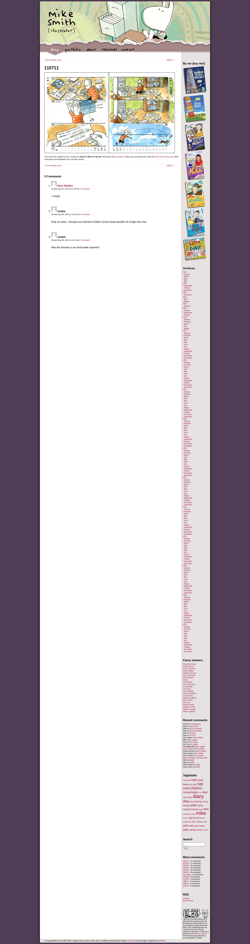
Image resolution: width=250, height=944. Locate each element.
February (187, 322)
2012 (185, 478)
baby (194, 780)
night (190, 817)
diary (198, 796)
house (194, 809)
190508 (186, 877)
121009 (186, 879)
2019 (185, 308)
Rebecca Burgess (190, 758)
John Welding (188, 691)
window (200, 830)
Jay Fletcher (187, 682)
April (185, 279)
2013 (185, 448)
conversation (190, 792)
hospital (186, 809)
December (188, 290)
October (187, 288)
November (188, 356)
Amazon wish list (200, 934)
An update (199, 737)
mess (192, 814)
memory (186, 814)
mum (185, 818)
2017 (185, 331)
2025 (185, 283)
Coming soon (195, 724)
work (206, 830)
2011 (185, 507)
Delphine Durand (189, 673)
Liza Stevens (188, 696)
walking (192, 830)
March (186, 277)
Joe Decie (187, 689)
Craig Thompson (189, 669)
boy (190, 784)
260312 (186, 884)
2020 (185, 304)
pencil (196, 818)
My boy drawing (196, 728)
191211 (186, 861)
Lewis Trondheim (189, 693)
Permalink (85, 189)
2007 (185, 624)
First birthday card (52, 60)
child (186, 788)
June (186, 344)
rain (193, 821)
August (186, 301)
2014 (185, 419)
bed (201, 779)
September (188, 286)
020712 (186, 886)
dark (185, 797)
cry (200, 792)
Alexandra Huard (189, 664)
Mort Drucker (188, 700)
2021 (185, 297)
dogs (191, 802)
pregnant (187, 821)
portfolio (73, 51)
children (196, 788)
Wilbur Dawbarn (189, 711)
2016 (185, 360)
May (185, 281)
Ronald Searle (188, 705)
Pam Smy (186, 702)
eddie (193, 805)
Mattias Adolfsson (190, 698)
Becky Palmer (188, 666)
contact (128, 51)
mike (201, 813)
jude (201, 809)
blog (55, 51)
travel (201, 826)
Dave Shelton (65, 185)
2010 (185, 536)
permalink (119, 157)
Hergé (185, 680)
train (196, 826)
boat (185, 784)
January (187, 274)
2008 (185, 595)
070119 (193, 733)
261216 (186, 870)
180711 (170, 60)
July (185, 347)
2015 (185, 390)
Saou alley (194, 726)
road (205, 822)
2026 (185, 272)
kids (206, 809)
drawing (197, 801)
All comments (188, 901)
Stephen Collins (189, 707)
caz (200, 784)
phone (202, 818)
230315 (186, 868)
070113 (186, 863)
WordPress (161, 941)
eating (186, 805)
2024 (185, 292)
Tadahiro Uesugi (189, 709)
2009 (185, 566)
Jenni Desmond (189, 684)
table (191, 826)
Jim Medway (188, 687)
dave (190, 797)
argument (187, 780)
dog (186, 801)
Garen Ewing (188, 678)
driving (205, 802)
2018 (185, 317)
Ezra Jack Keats (189, 675)
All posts (186, 898)
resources (109, 51)
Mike (68, 157)
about (91, 51)
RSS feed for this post (164, 157)
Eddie (192, 760)
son (185, 825)
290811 (186, 881)
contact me (131, 941)
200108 (186, 866)
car (194, 784)
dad (204, 792)
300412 (186, 872)
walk (185, 829)
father (200, 805)
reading (199, 822)
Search (188, 839)
